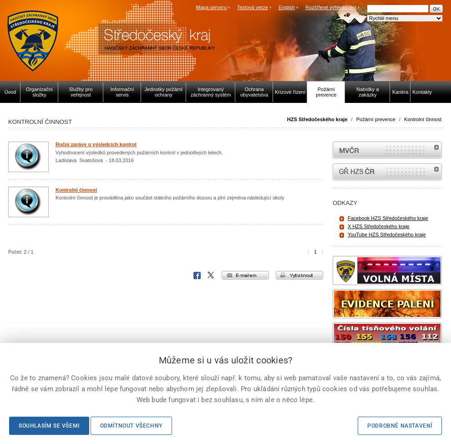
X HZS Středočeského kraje (379, 226)
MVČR (387, 150)
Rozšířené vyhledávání (330, 7)
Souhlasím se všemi (49, 426)
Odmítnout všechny (131, 426)
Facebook (197, 275)
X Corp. (211, 275)
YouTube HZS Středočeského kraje (387, 234)
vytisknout (299, 275)
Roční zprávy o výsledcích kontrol (96, 144)
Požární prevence (375, 119)
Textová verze (252, 7)
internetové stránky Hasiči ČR (387, 171)
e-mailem (245, 275)
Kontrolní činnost (422, 119)
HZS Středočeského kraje (317, 119)
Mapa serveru (211, 7)
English (287, 7)
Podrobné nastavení (399, 426)
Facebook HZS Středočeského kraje (388, 218)
